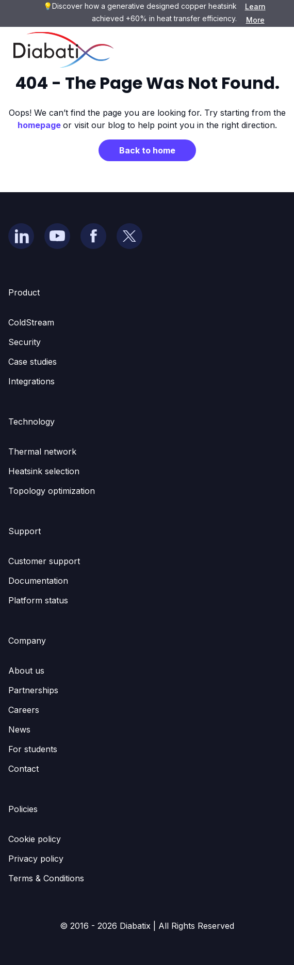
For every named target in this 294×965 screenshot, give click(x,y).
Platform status (38, 600)
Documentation (38, 580)
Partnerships (33, 690)
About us (26, 670)
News (19, 729)
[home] (60, 50)
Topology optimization (51, 491)
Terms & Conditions (46, 878)
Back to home (147, 150)
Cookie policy (34, 839)
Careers (23, 710)
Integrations (31, 381)
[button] (270, 50)
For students (32, 749)
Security (24, 342)
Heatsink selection (43, 471)
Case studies (32, 361)
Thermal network (42, 451)
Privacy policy (35, 858)
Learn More (255, 13)
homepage (40, 125)
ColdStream (31, 322)
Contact (23, 769)
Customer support (44, 561)
